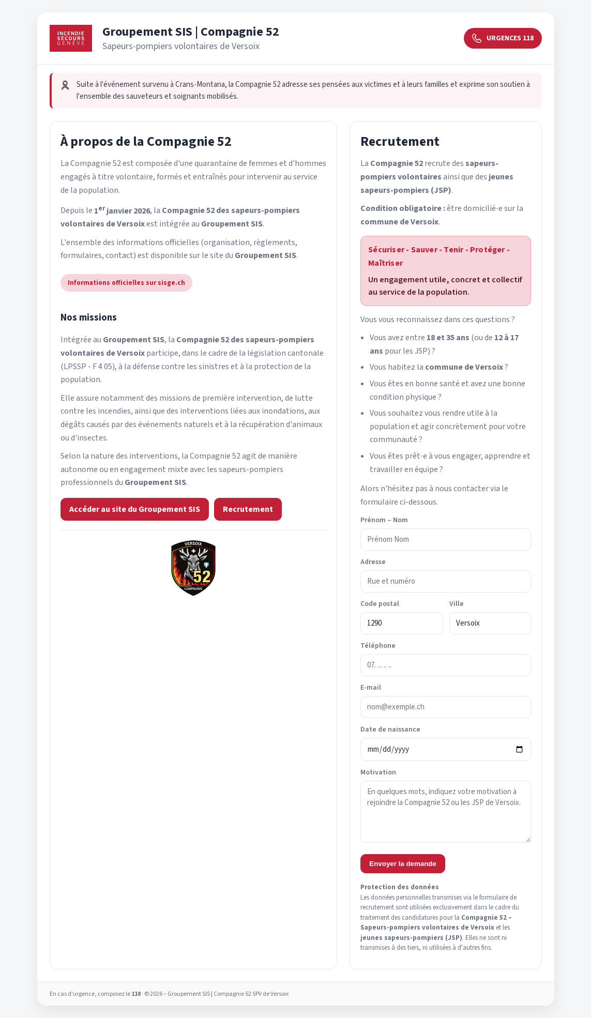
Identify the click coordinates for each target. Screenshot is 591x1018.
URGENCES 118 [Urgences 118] (503, 38)
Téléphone (378, 646)
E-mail (370, 687)
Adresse (373, 562)
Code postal (379, 604)
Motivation (378, 772)
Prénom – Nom (384, 520)
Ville (456, 604)
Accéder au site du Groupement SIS (134, 509)
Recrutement (248, 509)
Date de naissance (390, 729)
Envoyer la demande (402, 864)
